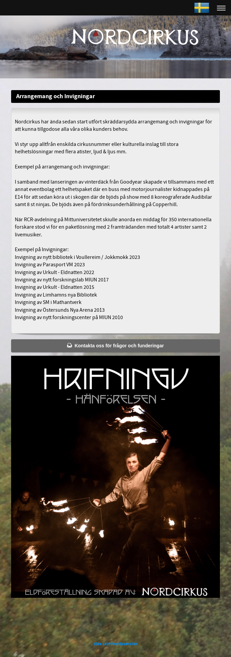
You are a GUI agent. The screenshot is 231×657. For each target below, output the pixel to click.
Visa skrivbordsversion (116, 644)
